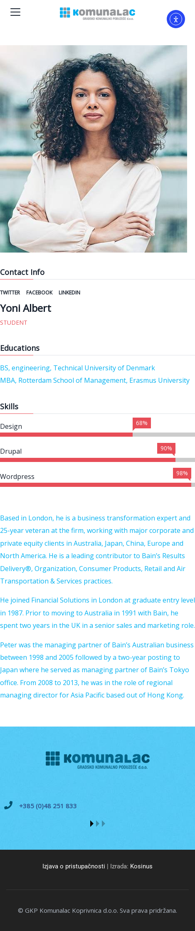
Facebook (40, 292)
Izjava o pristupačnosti (73, 866)
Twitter (10, 292)
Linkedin (69, 292)
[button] (92, 823)
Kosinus (141, 866)
